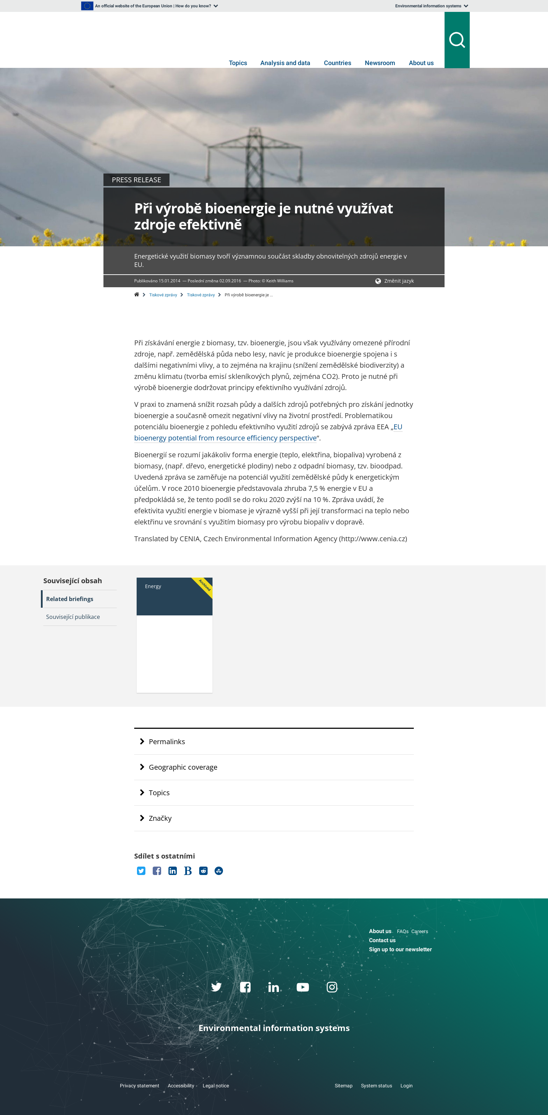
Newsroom (380, 62)
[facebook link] (245, 988)
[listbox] (148, 6)
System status (376, 1085)
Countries (337, 62)
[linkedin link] (274, 988)
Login (407, 1085)
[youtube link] (303, 988)
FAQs (403, 931)
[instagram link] (332, 988)
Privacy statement (139, 1085)
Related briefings (69, 599)
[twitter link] (216, 988)
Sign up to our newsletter (400, 949)
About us (421, 62)
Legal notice (216, 1085)
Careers (419, 931)
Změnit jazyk (399, 280)
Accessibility (181, 1085)
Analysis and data (285, 62)
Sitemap (344, 1085)
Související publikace (73, 617)
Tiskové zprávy (163, 294)
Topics (238, 62)
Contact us (382, 940)
